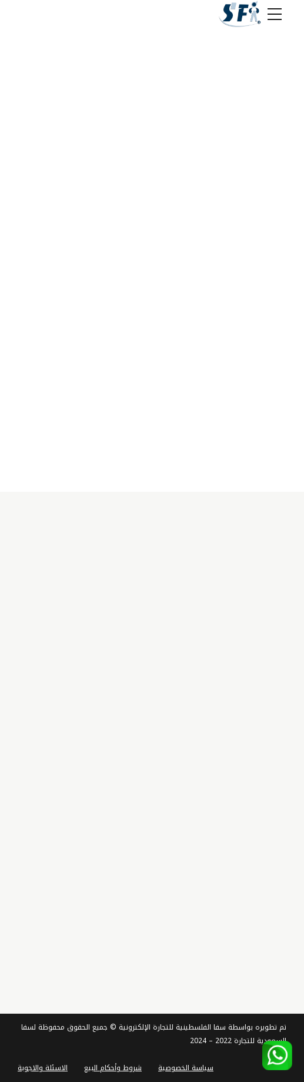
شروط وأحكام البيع (113, 1067)
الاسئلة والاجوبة (43, 1067)
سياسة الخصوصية (185, 1067)
